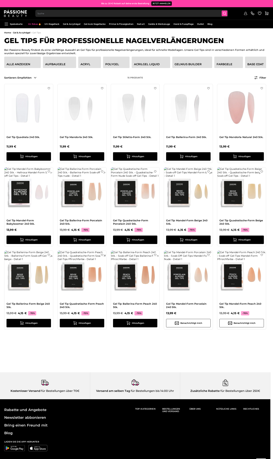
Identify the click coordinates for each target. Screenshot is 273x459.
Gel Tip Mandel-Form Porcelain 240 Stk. (186, 305)
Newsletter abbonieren (25, 417)
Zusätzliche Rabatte (205, 391)
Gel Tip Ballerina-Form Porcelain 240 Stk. (81, 222)
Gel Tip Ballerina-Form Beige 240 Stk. (28, 305)
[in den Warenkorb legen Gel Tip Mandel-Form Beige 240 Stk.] (188, 240)
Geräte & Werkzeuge (159, 24)
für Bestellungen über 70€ (59, 391)
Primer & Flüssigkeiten (121, 24)
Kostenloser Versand (25, 391)
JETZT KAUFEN (164, 3)
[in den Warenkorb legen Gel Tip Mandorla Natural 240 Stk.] (241, 156)
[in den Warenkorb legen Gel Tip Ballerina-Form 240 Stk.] (188, 156)
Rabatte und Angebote (25, 410)
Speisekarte (13, 24)
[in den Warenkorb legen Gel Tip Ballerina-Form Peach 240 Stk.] (135, 323)
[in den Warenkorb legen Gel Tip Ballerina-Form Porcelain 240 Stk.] (82, 240)
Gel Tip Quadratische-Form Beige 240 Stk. (241, 222)
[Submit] (224, 13)
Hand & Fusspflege (184, 24)
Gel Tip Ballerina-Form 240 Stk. (186, 137)
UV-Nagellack (51, 24)
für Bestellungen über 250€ (240, 391)
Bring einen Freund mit (25, 425)
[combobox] (132, 13)
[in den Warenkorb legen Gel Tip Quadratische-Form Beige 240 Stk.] (241, 240)
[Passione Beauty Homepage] (15, 13)
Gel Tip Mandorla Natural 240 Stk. (241, 137)
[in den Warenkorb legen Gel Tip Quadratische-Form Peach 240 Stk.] (82, 323)
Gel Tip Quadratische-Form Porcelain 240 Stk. (130, 222)
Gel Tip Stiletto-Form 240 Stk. (132, 137)
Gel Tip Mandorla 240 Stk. (76, 137)
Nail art (141, 24)
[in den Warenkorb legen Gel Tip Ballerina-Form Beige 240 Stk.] (29, 323)
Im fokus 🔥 (34, 24)
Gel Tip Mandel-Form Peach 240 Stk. (240, 305)
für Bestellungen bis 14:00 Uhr (152, 391)
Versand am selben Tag (113, 391)
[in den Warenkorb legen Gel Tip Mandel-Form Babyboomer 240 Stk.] (29, 240)
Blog (209, 24)
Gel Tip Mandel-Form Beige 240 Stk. (186, 222)
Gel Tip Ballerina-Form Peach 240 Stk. (135, 305)
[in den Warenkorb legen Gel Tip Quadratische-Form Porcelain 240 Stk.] (135, 240)
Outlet (200, 24)
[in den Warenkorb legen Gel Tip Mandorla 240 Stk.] (82, 156)
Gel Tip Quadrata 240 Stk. (23, 137)
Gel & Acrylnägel (71, 24)
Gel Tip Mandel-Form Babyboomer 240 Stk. (21, 222)
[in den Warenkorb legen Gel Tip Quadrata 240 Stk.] (29, 156)
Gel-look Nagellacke (94, 24)
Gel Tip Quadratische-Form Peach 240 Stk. (82, 305)
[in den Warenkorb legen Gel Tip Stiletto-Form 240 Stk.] (135, 156)
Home (7, 32)
